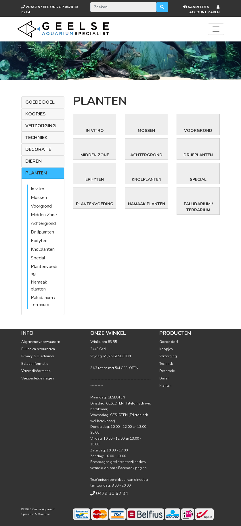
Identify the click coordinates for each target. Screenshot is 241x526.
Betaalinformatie (34, 363)
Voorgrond (41, 206)
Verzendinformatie (35, 371)
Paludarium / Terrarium (198, 207)
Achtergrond (43, 223)
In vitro (37, 189)
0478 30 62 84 (112, 493)
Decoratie (38, 149)
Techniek (36, 137)
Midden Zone (44, 215)
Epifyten (39, 241)
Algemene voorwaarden (40, 341)
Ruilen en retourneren (38, 349)
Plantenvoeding (94, 204)
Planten (36, 173)
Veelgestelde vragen (37, 378)
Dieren (33, 161)
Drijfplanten (42, 232)
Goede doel (40, 102)
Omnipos (44, 514)
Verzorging (40, 126)
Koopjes (35, 114)
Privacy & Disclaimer (37, 356)
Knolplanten (43, 249)
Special (38, 258)
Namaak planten (146, 204)
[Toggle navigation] (216, 29)
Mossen (39, 197)
